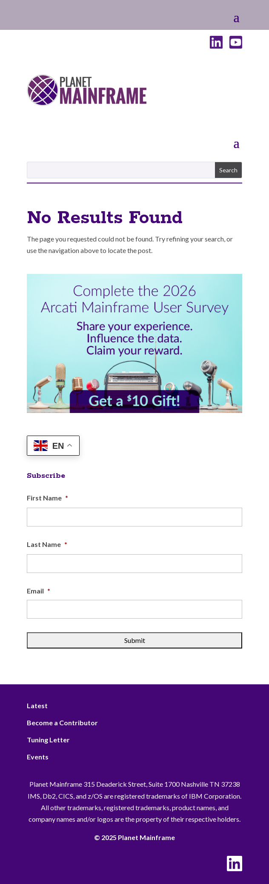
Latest (37, 705)
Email (38, 591)
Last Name (47, 544)
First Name (47, 498)
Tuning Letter (48, 740)
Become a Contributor (62, 722)
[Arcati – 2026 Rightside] (134, 410)
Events (38, 757)
